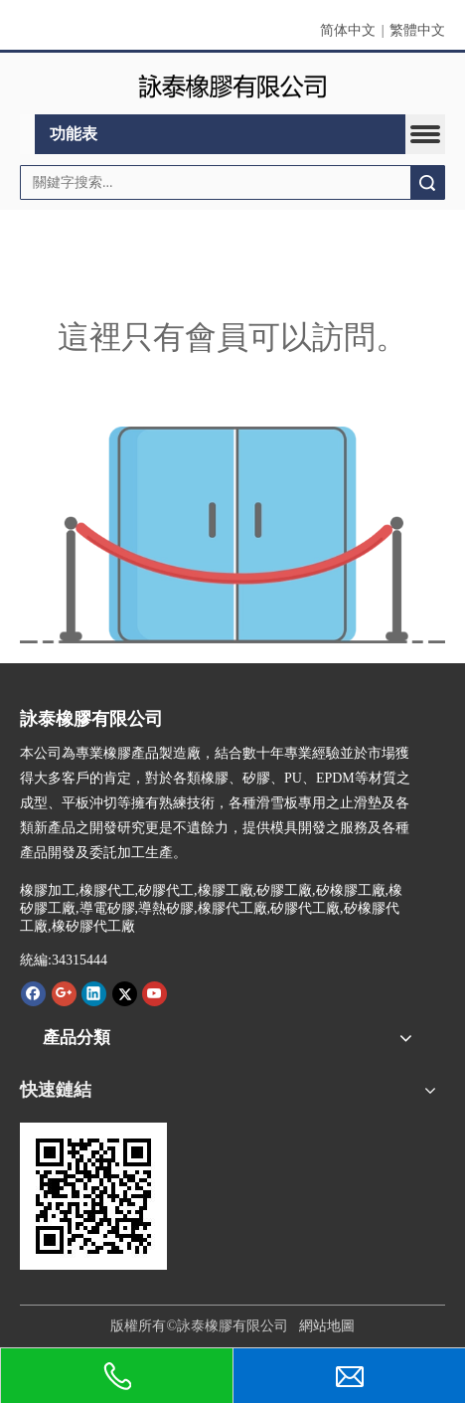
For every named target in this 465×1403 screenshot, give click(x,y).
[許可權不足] (232, 535)
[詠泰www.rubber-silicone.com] (93, 1196)
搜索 (427, 182)
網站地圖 (327, 1325)
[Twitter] (124, 993)
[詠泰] (232, 84)
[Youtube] (154, 993)
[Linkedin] (93, 993)
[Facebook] (33, 993)
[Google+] (64, 993)
